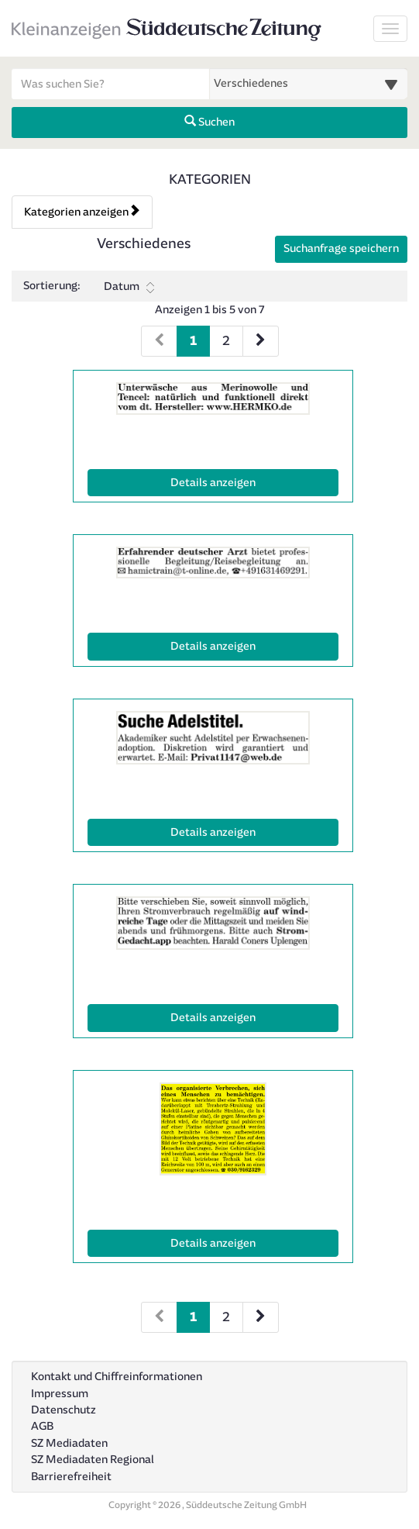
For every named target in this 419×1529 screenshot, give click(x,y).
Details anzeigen (247, 481)
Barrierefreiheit (71, 1476)
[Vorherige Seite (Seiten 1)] (159, 341)
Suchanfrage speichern (341, 248)
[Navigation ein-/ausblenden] (390, 29)
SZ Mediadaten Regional (92, 1459)
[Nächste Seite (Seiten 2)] (260, 1317)
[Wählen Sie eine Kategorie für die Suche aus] (309, 83)
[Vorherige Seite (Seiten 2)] (159, 1317)
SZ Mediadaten (69, 1443)
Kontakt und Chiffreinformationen (116, 1376)
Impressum (59, 1393)
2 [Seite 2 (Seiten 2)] (226, 1317)
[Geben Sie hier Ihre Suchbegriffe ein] (111, 83)
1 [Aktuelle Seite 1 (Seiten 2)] (193, 1315)
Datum (129, 287)
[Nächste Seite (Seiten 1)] (260, 341)
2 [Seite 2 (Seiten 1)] (226, 340)
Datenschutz (63, 1410)
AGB (42, 1426)
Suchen (209, 122)
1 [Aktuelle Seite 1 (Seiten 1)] (193, 339)
